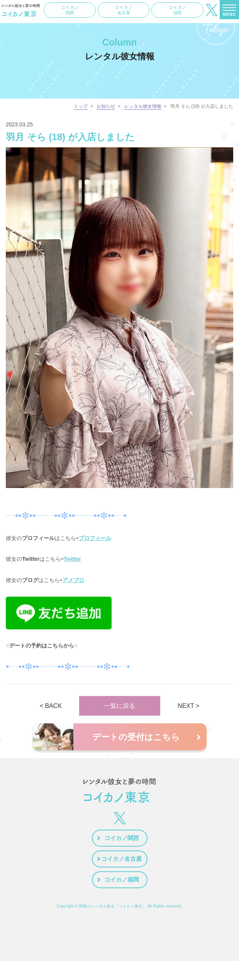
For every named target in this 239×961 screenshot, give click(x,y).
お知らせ (106, 106)
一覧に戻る (119, 706)
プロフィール (95, 538)
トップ (81, 106)
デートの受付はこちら (136, 737)
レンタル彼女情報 (142, 106)
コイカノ (70, 10)
